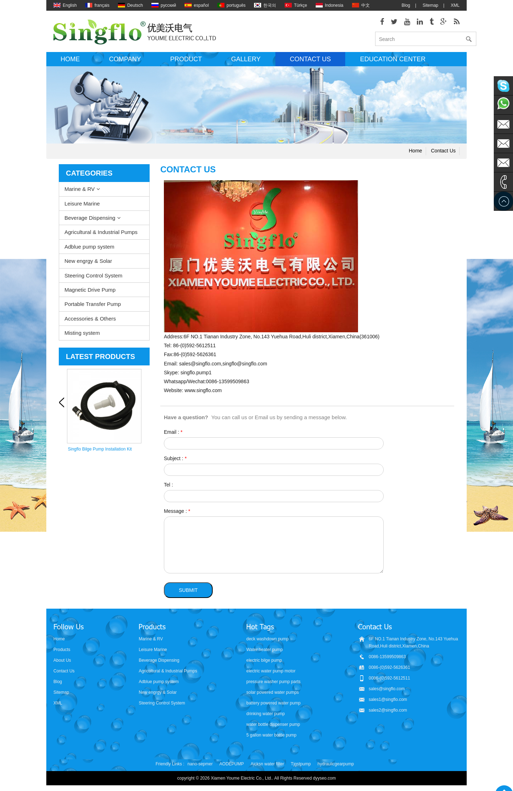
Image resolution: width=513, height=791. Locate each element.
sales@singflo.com (387, 690)
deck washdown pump (267, 641)
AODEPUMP (231, 766)
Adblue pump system (89, 249)
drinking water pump (265, 715)
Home (70, 61)
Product (186, 61)
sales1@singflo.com (388, 701)
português (231, 5)
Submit (188, 592)
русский (163, 5)
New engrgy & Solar (88, 263)
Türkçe (296, 5)
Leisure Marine (82, 206)
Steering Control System (93, 278)
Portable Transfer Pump (92, 306)
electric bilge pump (264, 662)
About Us (62, 662)
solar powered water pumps (272, 694)
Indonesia (329, 5)
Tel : (168, 487)
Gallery (246, 61)
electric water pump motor (270, 673)
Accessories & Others (90, 321)
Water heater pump (264, 651)
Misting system (82, 335)
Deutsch (130, 5)
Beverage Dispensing (89, 220)
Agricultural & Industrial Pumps (101, 234)
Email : (173, 434)
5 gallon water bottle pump (271, 737)
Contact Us (63, 673)
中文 (361, 5)
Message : (177, 513)
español (197, 5)
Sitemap (430, 5)
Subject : (175, 460)
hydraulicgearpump (335, 766)
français (97, 5)
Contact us (310, 61)
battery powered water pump (273, 705)
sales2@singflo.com (388, 712)
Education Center (393, 61)
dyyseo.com (324, 780)
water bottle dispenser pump (273, 726)
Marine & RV (79, 191)
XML (455, 5)
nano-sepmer (200, 766)
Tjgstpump (301, 766)
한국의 (265, 5)
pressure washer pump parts (273, 683)
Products (61, 651)
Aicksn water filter (267, 766)
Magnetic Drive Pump (89, 292)
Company (125, 61)
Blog (405, 5)
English (65, 5)
